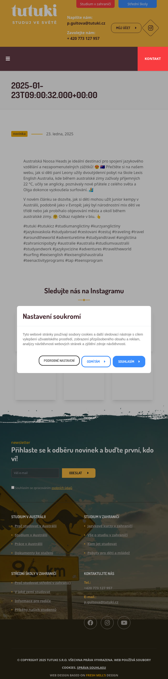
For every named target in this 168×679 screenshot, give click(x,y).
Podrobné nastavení (59, 360)
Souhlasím (126, 361)
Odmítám (93, 361)
